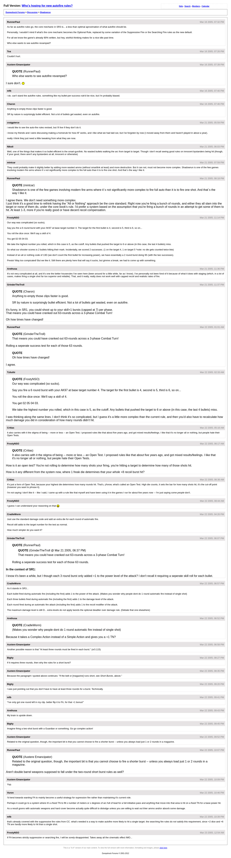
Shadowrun (45, 12)
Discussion (32, 12)
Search (187, 6)
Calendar (205, 6)
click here (163, 848)
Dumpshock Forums (15, 12)
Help (181, 6)
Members (196, 6)
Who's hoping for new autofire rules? (47, 5)
